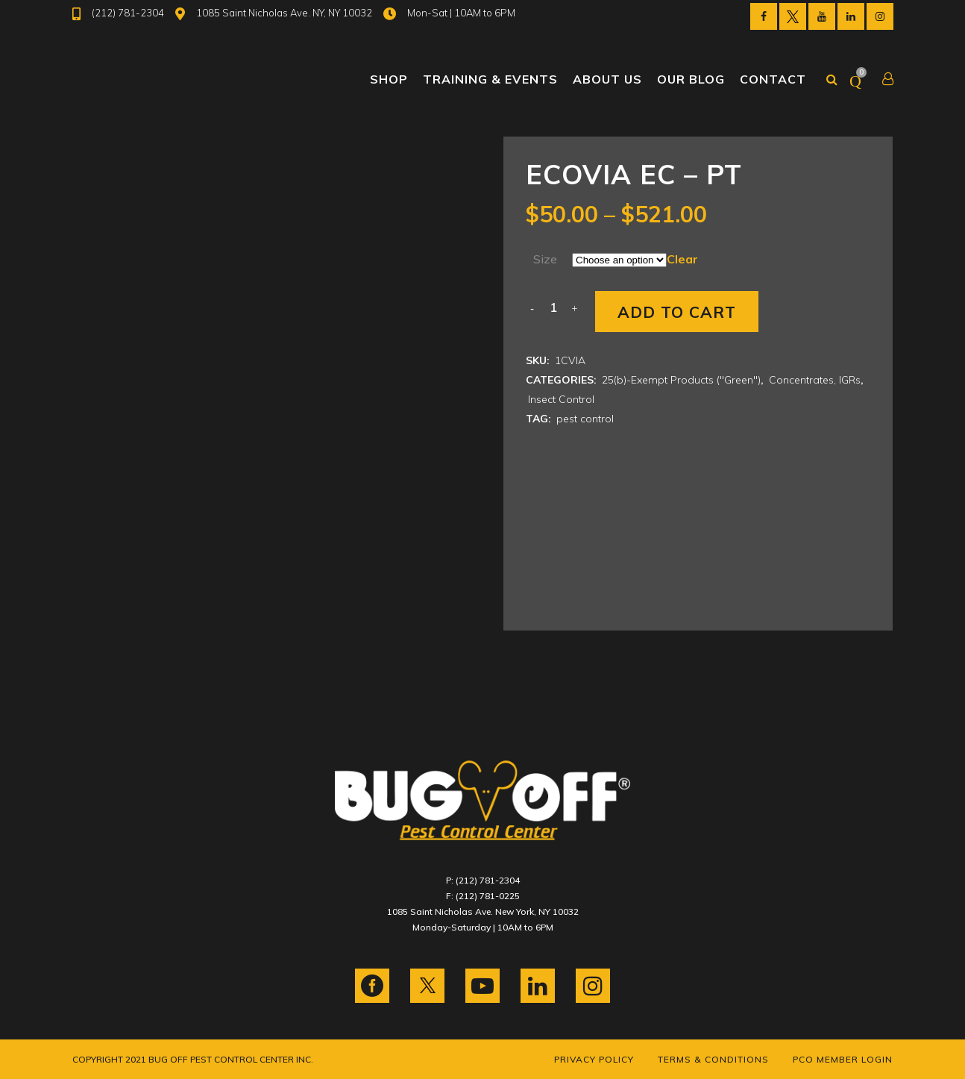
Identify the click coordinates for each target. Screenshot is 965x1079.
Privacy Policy (594, 1059)
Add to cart (676, 312)
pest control (585, 418)
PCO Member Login (843, 1059)
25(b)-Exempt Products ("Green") (681, 380)
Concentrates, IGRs (815, 380)
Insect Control (561, 399)
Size (545, 258)
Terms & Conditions (713, 1059)
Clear (682, 258)
